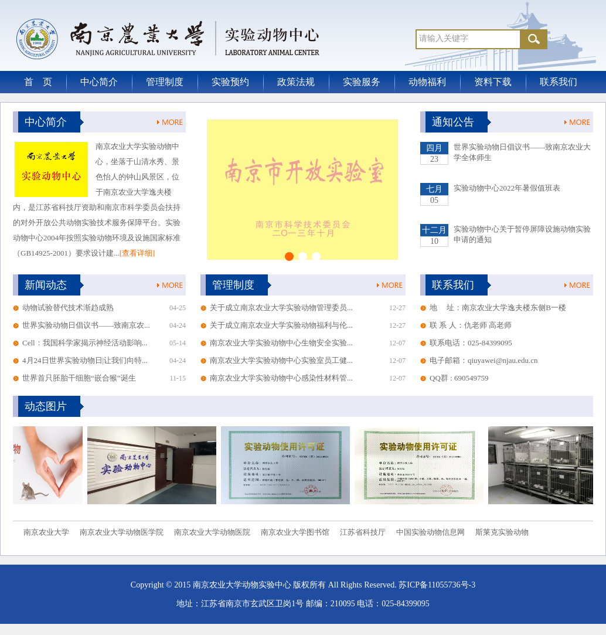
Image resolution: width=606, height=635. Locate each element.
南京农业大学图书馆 (295, 532)
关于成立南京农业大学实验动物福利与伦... (281, 325)
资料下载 (493, 82)
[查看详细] (137, 253)
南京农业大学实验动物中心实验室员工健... (281, 360)
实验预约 (230, 82)
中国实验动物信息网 (430, 532)
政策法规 (296, 82)
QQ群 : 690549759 (459, 377)
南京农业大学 (46, 532)
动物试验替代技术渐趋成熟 (68, 307)
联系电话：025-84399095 (471, 342)
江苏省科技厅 (363, 532)
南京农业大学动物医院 (212, 532)
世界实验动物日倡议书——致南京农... (86, 325)
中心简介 (99, 82)
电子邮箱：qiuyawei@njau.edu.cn (484, 360)
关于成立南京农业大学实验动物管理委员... (281, 307)
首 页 (38, 82)
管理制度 (164, 82)
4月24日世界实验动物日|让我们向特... (85, 360)
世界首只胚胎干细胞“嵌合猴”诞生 (79, 377)
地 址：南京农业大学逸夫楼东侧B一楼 (498, 307)
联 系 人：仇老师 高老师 (471, 325)
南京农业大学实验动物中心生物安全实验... (281, 342)
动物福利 (427, 82)
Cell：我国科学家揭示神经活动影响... (84, 342)
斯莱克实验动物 (502, 532)
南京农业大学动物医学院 (122, 532)
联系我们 (558, 82)
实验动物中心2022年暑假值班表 (507, 188)
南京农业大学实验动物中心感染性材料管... (281, 377)
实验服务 (361, 82)
